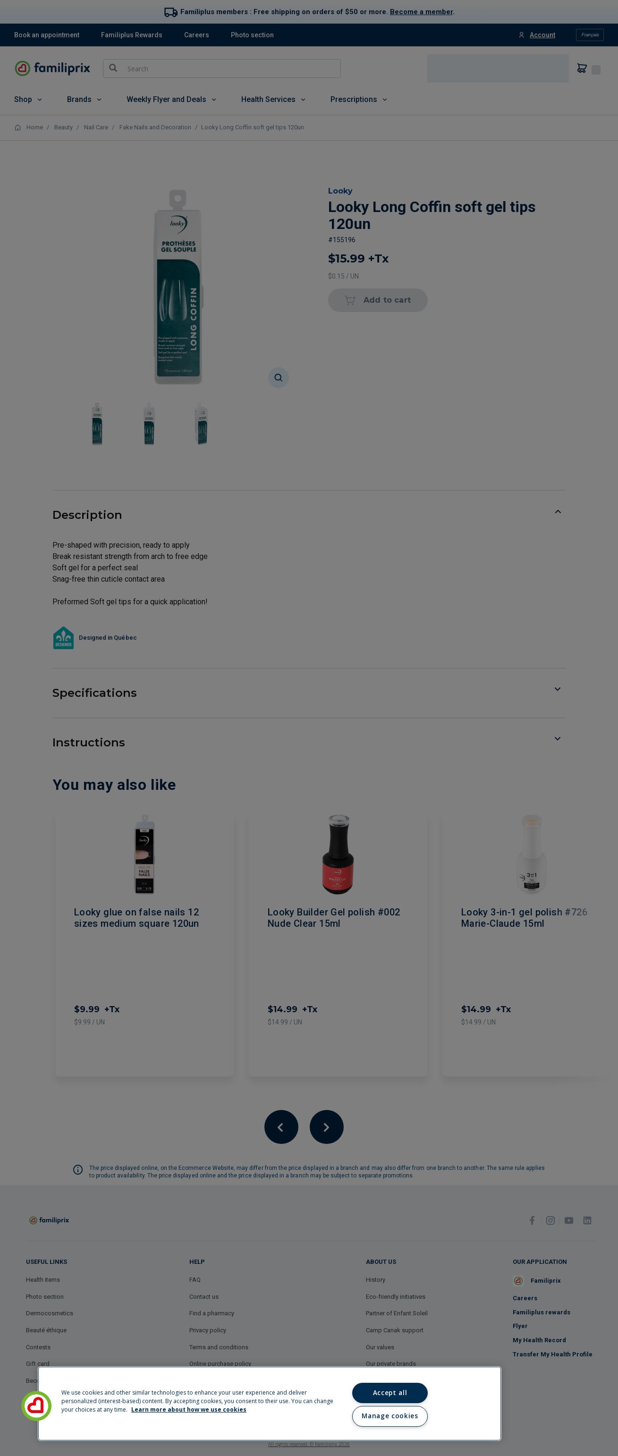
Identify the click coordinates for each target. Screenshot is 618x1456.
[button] (36, 1406)
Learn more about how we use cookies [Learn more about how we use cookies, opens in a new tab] (188, 1409)
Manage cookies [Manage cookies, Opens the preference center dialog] (390, 1416)
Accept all (390, 1392)
